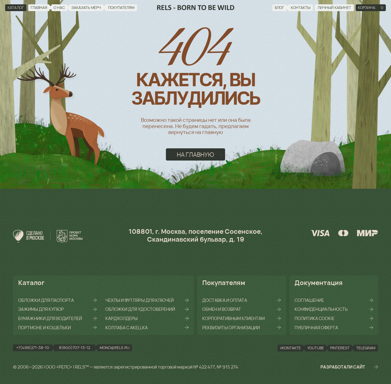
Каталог (31, 282)
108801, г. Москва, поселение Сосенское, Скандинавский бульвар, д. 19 (195, 235)
